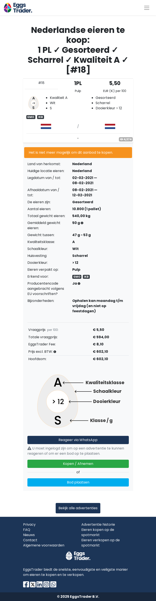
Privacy (29, 524)
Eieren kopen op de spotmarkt (97, 532)
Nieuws (29, 534)
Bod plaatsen (78, 482)
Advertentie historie (98, 524)
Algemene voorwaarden (43, 545)
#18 (41, 82)
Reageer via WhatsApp (78, 439)
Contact (30, 540)
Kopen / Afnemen (78, 463)
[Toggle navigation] (147, 8)
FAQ (26, 529)
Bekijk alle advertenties (78, 508)
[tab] (78, 111)
